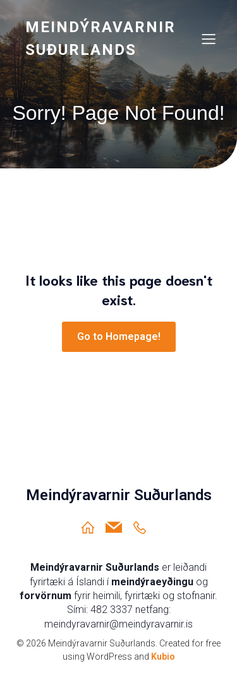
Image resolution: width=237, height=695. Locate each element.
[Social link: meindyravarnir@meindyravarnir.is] (118, 527)
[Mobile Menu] (208, 38)
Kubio (163, 656)
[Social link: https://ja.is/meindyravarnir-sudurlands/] (144, 527)
